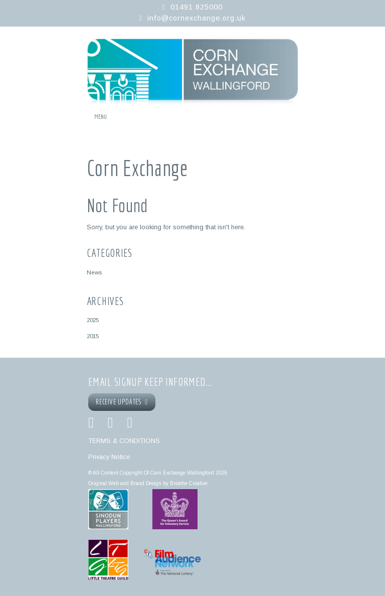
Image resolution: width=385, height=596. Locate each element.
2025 (93, 320)
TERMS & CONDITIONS (124, 440)
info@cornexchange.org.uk (196, 18)
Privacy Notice (109, 457)
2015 (93, 336)
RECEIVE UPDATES (122, 402)
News (94, 272)
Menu (100, 116)
